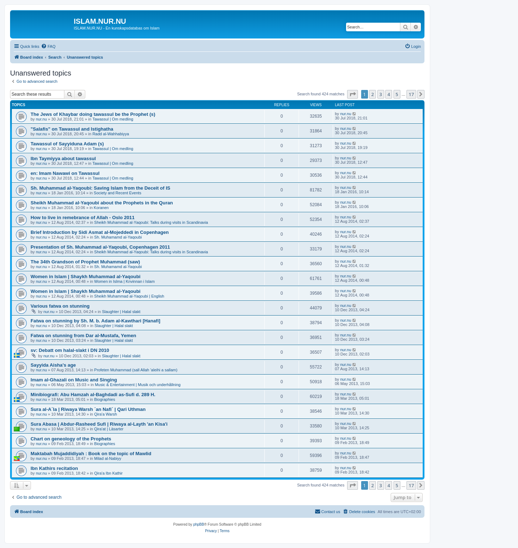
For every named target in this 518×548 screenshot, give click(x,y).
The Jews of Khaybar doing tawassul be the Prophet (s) (93, 114)
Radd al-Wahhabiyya (110, 134)
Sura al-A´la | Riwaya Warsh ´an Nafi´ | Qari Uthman (88, 409)
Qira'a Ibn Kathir (108, 473)
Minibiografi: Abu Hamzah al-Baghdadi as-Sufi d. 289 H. (93, 394)
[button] (352, 94)
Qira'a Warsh (105, 414)
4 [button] (388, 94)
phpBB (198, 524)
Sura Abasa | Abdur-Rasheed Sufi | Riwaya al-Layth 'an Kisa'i (99, 424)
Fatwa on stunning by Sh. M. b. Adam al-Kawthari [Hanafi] (95, 320)
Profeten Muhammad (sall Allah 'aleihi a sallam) (135, 370)
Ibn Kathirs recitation (54, 468)
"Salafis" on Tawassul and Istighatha (72, 129)
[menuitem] (48, 46)
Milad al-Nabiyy (107, 458)
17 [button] (411, 94)
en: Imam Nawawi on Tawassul (65, 173)
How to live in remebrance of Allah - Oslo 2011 (83, 217)
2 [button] (372, 94)
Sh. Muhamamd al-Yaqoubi (118, 237)
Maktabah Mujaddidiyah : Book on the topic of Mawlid (91, 453)
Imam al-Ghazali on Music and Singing (74, 379)
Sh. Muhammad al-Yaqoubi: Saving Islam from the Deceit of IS (100, 188)
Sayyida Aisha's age (53, 365)
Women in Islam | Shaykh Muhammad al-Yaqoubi (85, 276)
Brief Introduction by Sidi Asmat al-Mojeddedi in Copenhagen (100, 232)
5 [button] (397, 94)
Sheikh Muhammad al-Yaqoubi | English (129, 296)
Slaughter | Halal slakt (121, 311)
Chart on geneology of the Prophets (71, 438)
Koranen (101, 207)
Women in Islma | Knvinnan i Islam (124, 281)
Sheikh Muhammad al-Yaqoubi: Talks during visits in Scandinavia (151, 222)
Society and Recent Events (117, 193)
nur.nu (41, 119)
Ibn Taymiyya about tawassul (63, 158)
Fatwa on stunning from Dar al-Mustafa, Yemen (83, 335)
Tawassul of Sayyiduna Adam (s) (67, 143)
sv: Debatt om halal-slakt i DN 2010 (70, 350)
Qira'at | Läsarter (108, 429)
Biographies (104, 399)
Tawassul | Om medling (112, 119)
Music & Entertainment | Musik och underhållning (138, 384)
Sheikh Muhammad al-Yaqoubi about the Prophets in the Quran (102, 202)
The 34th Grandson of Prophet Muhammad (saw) (85, 261)
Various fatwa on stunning (60, 306)
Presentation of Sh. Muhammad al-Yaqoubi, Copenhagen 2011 (100, 247)
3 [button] (381, 94)
